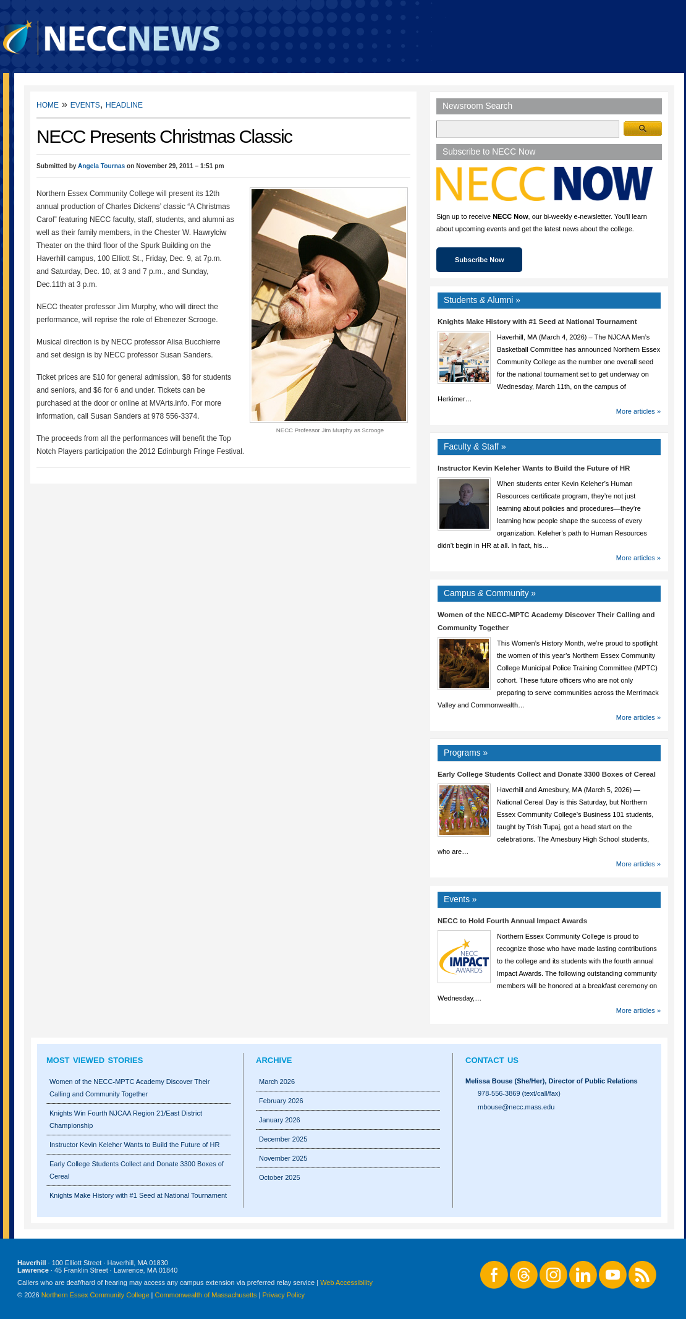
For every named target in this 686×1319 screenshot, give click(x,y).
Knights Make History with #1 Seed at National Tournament (537, 321)
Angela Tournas (101, 166)
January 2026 (279, 1120)
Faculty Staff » (475, 446)
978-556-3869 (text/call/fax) (519, 1093)
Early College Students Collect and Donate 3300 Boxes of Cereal (547, 774)
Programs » (466, 753)
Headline (124, 104)
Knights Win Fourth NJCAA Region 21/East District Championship (125, 1119)
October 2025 (279, 1177)
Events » (460, 899)
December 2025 (283, 1139)
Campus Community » (490, 593)
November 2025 (283, 1158)
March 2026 (277, 1081)
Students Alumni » (482, 300)
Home (47, 104)
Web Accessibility (346, 1282)
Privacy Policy (284, 1295)
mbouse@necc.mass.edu (516, 1107)
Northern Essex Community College (95, 1295)
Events (85, 104)
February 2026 (281, 1100)
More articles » (638, 411)
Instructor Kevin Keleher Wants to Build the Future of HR (534, 468)
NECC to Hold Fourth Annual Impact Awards (512, 920)
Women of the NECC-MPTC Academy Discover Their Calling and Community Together (129, 1088)
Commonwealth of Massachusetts (206, 1295)
